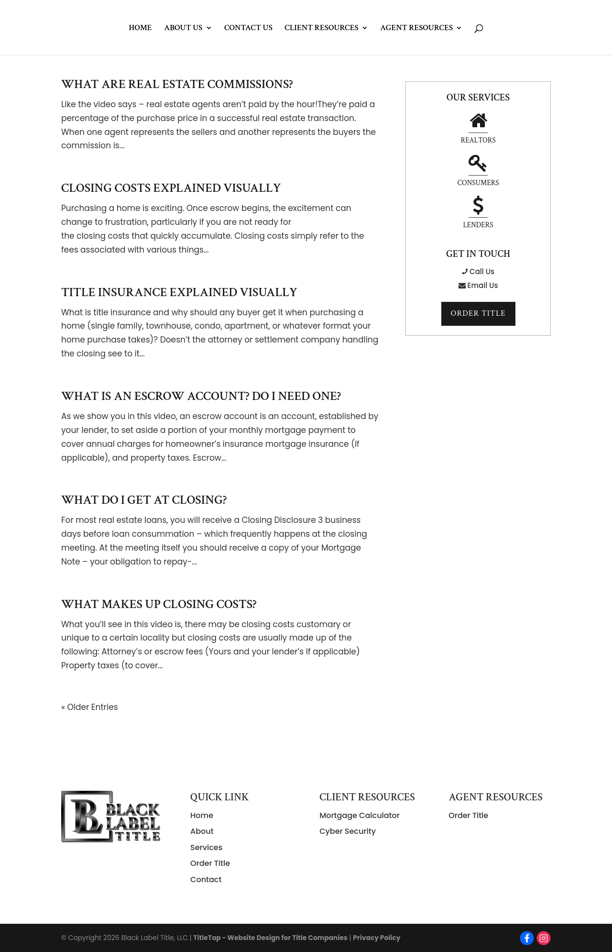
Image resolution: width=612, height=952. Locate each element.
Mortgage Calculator (359, 815)
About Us (183, 28)
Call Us (478, 230)
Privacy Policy (379, 937)
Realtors (448, 129)
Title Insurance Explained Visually (179, 292)
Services (206, 847)
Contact (205, 879)
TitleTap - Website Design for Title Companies (271, 937)
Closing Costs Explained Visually (171, 188)
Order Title (478, 273)
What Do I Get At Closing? (144, 500)
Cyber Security (347, 831)
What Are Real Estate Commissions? (177, 84)
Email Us (478, 244)
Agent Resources (416, 28)
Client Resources (321, 28)
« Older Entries (89, 707)
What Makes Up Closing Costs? (159, 604)
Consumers (508, 129)
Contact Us (248, 28)
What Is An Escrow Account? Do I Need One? (201, 396)
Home (140, 28)
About (202, 831)
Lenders (478, 172)
